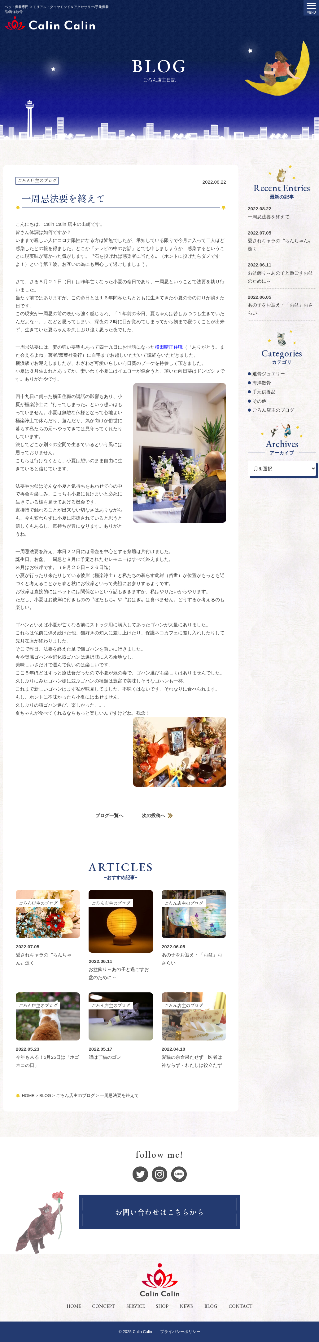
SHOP (162, 1307)
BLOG (210, 1307)
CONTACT (240, 1307)
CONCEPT (103, 1307)
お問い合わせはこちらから (159, 1212)
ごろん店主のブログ (37, 180)
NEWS (186, 1307)
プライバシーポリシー (180, 1332)
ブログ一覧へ (109, 815)
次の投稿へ (153, 815)
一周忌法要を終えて (269, 216)
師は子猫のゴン (105, 1057)
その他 (259, 401)
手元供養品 (264, 391)
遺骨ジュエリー (268, 373)
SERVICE (135, 1307)
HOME (74, 1307)
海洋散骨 (261, 382)
